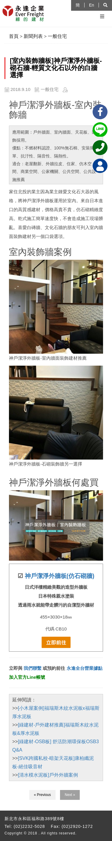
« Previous (42, 795)
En (91, 5)
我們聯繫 (32, 668)
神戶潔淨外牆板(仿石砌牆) (59, 576)
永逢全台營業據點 (84, 668)
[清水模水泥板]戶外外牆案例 (48, 774)
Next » (70, 795)
